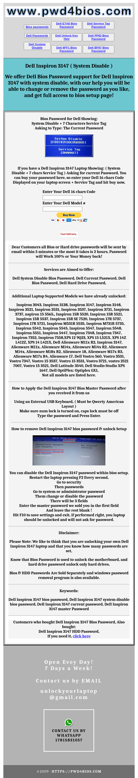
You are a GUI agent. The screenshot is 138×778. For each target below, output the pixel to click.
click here (82, 636)
